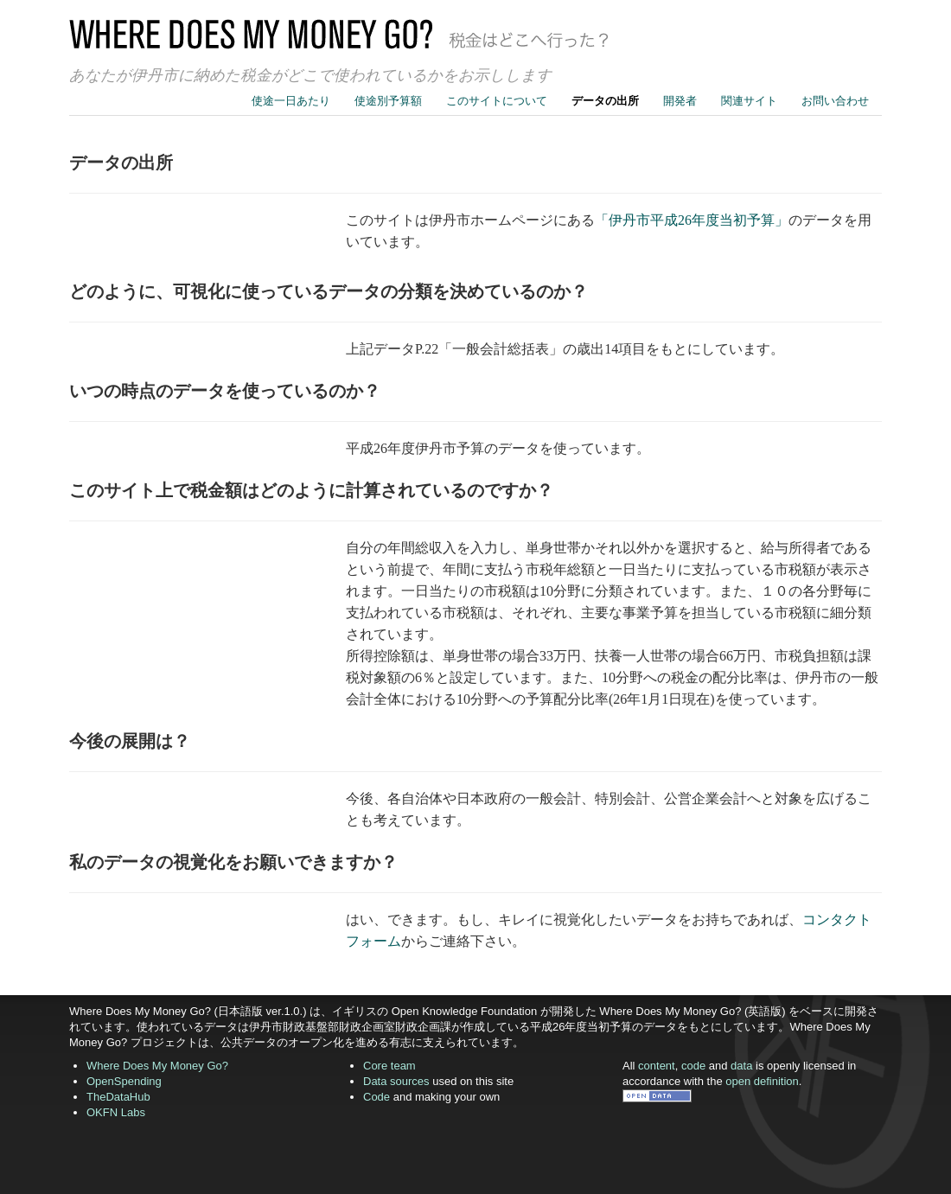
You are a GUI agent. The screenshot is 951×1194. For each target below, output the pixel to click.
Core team (389, 1065)
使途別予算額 (388, 100)
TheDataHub (118, 1096)
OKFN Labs (115, 1112)
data (741, 1065)
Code (376, 1096)
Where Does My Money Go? (157, 1065)
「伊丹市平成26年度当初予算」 (691, 220)
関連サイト (749, 100)
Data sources (396, 1081)
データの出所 (605, 100)
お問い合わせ (835, 100)
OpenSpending (124, 1081)
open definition (762, 1081)
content (656, 1065)
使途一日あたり (291, 100)
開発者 (680, 100)
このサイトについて (496, 100)
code (693, 1065)
